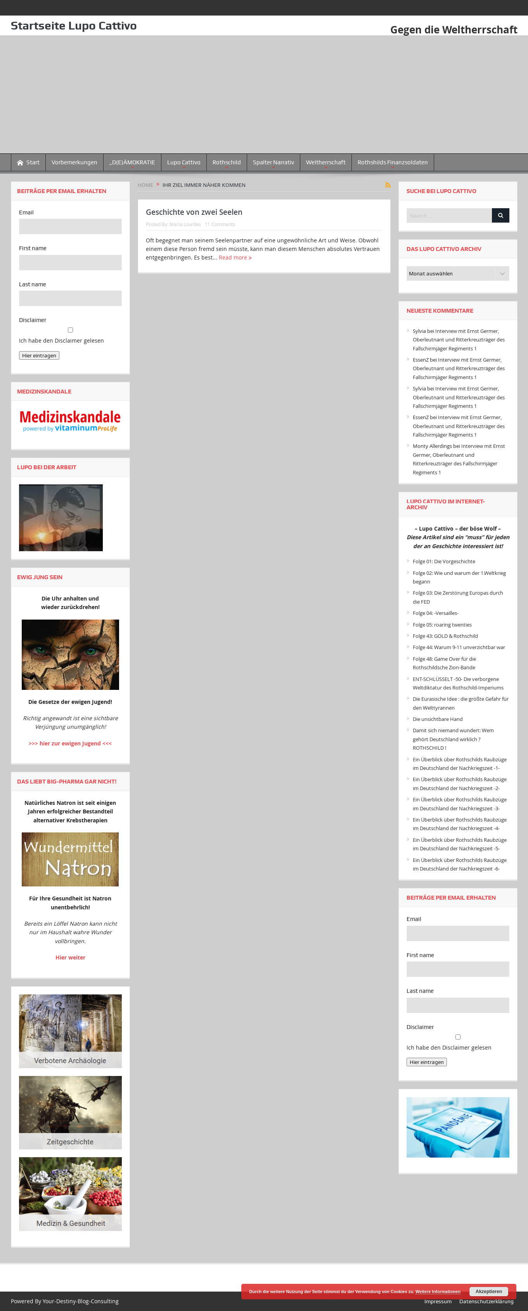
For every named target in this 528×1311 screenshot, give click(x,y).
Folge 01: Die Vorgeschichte (444, 561)
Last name (32, 284)
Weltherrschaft (326, 162)
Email (26, 212)
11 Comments (220, 224)
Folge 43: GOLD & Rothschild (445, 635)
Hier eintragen (39, 355)
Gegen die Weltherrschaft (454, 30)
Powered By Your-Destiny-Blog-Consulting (65, 1301)
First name (33, 248)
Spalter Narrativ (273, 162)
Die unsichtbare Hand (438, 719)
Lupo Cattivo (184, 162)
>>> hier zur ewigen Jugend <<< (70, 743)
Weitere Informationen (437, 1291)
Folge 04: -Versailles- (436, 612)
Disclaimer (32, 320)
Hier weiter (70, 957)
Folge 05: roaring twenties (442, 624)
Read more (235, 257)
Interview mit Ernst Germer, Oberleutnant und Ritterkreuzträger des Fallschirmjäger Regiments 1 (459, 339)
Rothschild (227, 162)
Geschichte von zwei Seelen (194, 212)
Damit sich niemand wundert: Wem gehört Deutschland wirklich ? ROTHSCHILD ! (453, 739)
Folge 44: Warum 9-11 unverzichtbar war (459, 647)
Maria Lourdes (185, 224)
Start (28, 162)
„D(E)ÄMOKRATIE (132, 162)
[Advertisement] (264, 94)
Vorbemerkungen (74, 162)
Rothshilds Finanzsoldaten (393, 162)
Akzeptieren (489, 1291)
